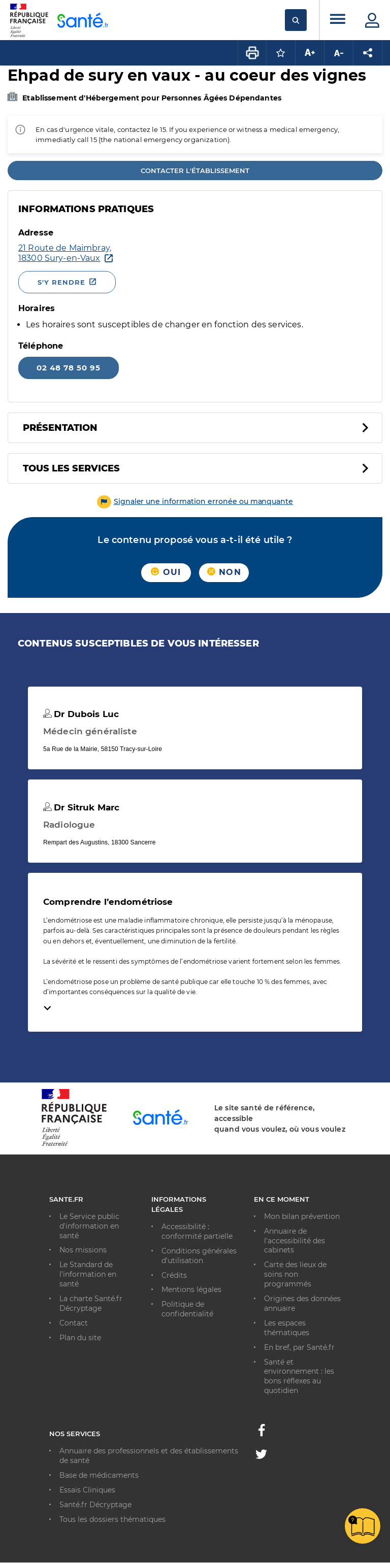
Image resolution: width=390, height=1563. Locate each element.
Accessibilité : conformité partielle (197, 1231)
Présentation (60, 427)
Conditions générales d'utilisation (199, 1255)
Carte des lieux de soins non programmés (295, 1274)
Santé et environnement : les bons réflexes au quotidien (299, 1376)
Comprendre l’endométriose (108, 902)
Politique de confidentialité (187, 1309)
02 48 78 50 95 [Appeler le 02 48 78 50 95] (69, 367)
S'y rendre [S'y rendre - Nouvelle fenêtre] (61, 282)
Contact (73, 1323)
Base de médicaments (99, 1475)
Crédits (174, 1275)
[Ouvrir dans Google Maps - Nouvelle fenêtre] (164, 253)
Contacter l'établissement (195, 170)
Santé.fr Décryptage (95, 1504)
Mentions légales (191, 1289)
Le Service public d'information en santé (89, 1226)
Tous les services (71, 468)
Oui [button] (166, 572)
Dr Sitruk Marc (81, 807)
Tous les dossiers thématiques (112, 1519)
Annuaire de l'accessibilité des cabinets (294, 1241)
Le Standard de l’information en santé (87, 1274)
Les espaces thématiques (286, 1327)
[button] (195, 501)
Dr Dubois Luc (81, 714)
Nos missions (83, 1249)
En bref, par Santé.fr (299, 1347)
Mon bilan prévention (302, 1216)
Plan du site (80, 1337)
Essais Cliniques (87, 1489)
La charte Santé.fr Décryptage (90, 1303)
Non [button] (224, 572)
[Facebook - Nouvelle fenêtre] (261, 1433)
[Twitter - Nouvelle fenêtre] (261, 1455)
